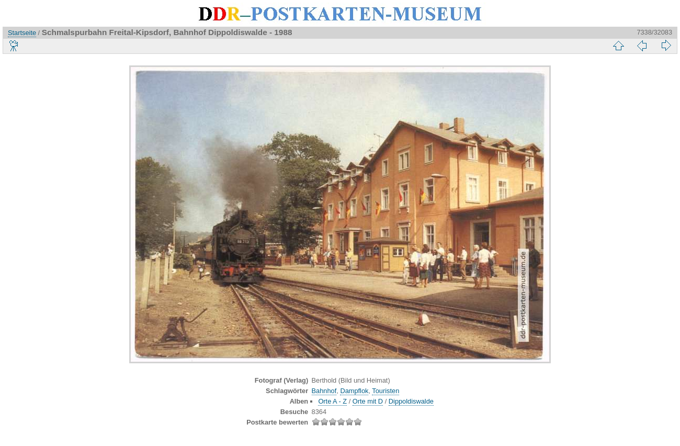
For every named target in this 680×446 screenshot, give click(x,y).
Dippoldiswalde (411, 401)
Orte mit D (368, 401)
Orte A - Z (332, 401)
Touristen (385, 391)
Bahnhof (324, 391)
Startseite (22, 33)
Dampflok (354, 391)
